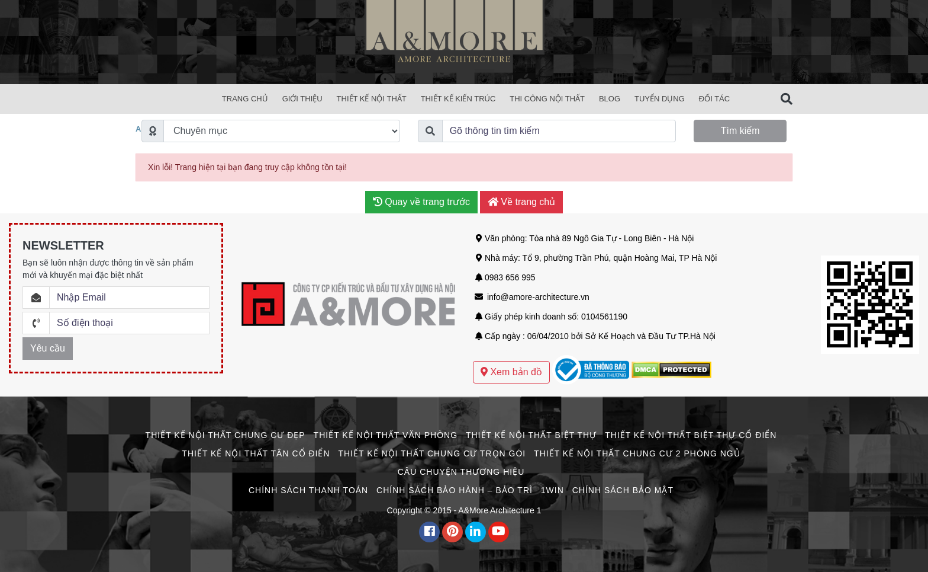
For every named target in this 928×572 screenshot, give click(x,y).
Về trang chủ (521, 202)
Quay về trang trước (421, 202)
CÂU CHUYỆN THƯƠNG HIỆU (461, 472)
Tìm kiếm (740, 131)
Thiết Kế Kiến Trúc (458, 98)
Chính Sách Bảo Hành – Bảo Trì (454, 490)
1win (552, 490)
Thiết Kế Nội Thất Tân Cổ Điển (256, 453)
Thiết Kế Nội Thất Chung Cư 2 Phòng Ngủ (637, 453)
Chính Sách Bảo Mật (623, 490)
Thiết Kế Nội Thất (372, 98)
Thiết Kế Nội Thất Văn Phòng (385, 435)
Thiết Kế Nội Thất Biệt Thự (531, 435)
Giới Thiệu (302, 98)
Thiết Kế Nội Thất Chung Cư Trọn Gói (432, 453)
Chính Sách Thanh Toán (308, 490)
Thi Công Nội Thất (547, 98)
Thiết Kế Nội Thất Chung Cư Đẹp (225, 435)
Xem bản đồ (511, 372)
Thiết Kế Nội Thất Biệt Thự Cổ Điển (690, 435)
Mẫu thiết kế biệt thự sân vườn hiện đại (545, 348)
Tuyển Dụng (659, 98)
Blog (609, 98)
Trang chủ (245, 98)
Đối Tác (714, 98)
